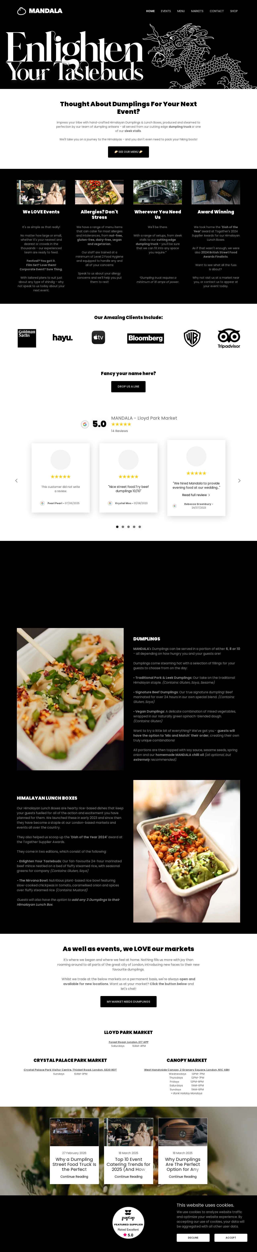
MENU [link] (181, 11)
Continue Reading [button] (74, 1169)
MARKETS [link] (197, 11)
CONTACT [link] (217, 11)
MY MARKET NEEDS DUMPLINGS (128, 995)
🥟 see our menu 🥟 (128, 152)
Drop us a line (128, 386)
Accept (231, 1237)
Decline (193, 1237)
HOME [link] (150, 11)
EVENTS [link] (166, 11)
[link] (40, 10)
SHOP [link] (234, 11)
